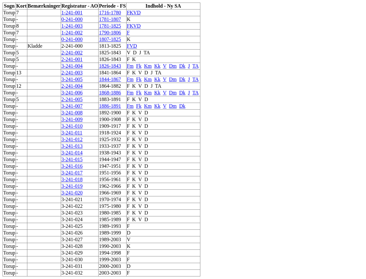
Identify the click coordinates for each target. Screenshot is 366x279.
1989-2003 (110, 239)
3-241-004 (72, 66)
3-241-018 (72, 179)
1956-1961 (110, 179)
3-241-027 (72, 239)
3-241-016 (72, 166)
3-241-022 (72, 206)
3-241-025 (72, 226)
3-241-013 (72, 146)
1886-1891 (110, 106)
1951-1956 (110, 172)
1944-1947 (110, 159)
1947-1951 (110, 166)
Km (148, 66)
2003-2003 (110, 273)
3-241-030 (72, 259)
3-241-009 (72, 119)
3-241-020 (72, 192)
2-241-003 (72, 72)
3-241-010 (72, 126)
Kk (157, 66)
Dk (182, 66)
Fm (130, 66)
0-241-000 (72, 19)
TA (146, 52)
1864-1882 (110, 86)
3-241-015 (72, 159)
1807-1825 (110, 39)
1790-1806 (110, 32)
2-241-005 (72, 99)
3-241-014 (72, 152)
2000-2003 (110, 266)
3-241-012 (72, 139)
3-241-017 (72, 172)
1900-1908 (110, 119)
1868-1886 (110, 92)
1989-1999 (110, 232)
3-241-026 (72, 232)
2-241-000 (72, 46)
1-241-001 (72, 12)
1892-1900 (110, 112)
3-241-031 (72, 266)
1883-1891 (110, 99)
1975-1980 (110, 206)
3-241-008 (72, 112)
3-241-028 (72, 246)
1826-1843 (110, 59)
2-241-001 (72, 59)
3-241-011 (71, 132)
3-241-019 (72, 186)
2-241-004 (72, 86)
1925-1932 (110, 139)
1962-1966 (110, 186)
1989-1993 (110, 226)
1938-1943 (110, 152)
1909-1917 (110, 126)
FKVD (134, 12)
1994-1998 (110, 252)
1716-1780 (110, 12)
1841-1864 (110, 72)
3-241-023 (72, 212)
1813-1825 (110, 46)
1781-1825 (110, 26)
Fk (139, 66)
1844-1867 (110, 79)
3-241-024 (72, 219)
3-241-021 (72, 199)
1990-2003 (110, 246)
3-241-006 (72, 92)
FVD (132, 46)
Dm (172, 66)
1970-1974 (110, 199)
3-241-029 (72, 252)
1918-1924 (110, 132)
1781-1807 (110, 19)
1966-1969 (110, 192)
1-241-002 (72, 32)
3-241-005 (72, 79)
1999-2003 (110, 259)
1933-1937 (110, 146)
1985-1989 (110, 219)
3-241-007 (72, 106)
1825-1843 (110, 52)
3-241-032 (72, 273)
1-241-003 (72, 26)
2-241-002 (72, 52)
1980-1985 (110, 212)
